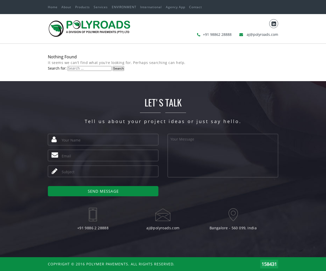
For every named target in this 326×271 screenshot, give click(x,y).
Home (53, 7)
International (151, 7)
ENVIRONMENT (124, 7)
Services (101, 7)
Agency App (175, 7)
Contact (195, 7)
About (66, 7)
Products (82, 7)
